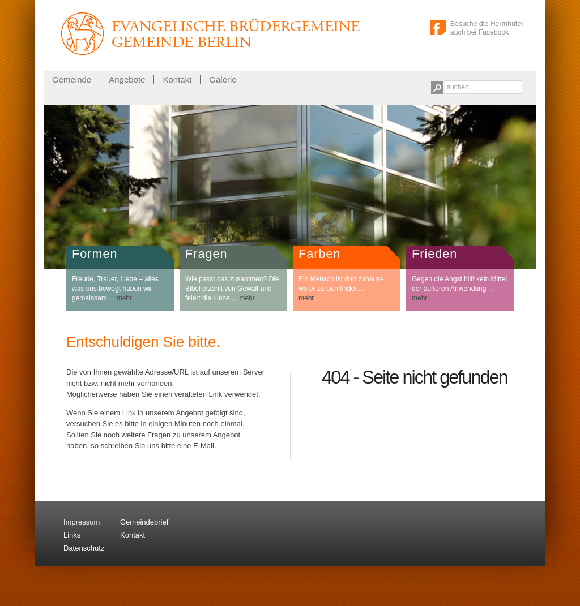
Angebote (127, 79)
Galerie (222, 79)
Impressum (81, 522)
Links (71, 535)
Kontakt (177, 79)
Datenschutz (83, 548)
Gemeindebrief (144, 522)
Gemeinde (71, 79)
